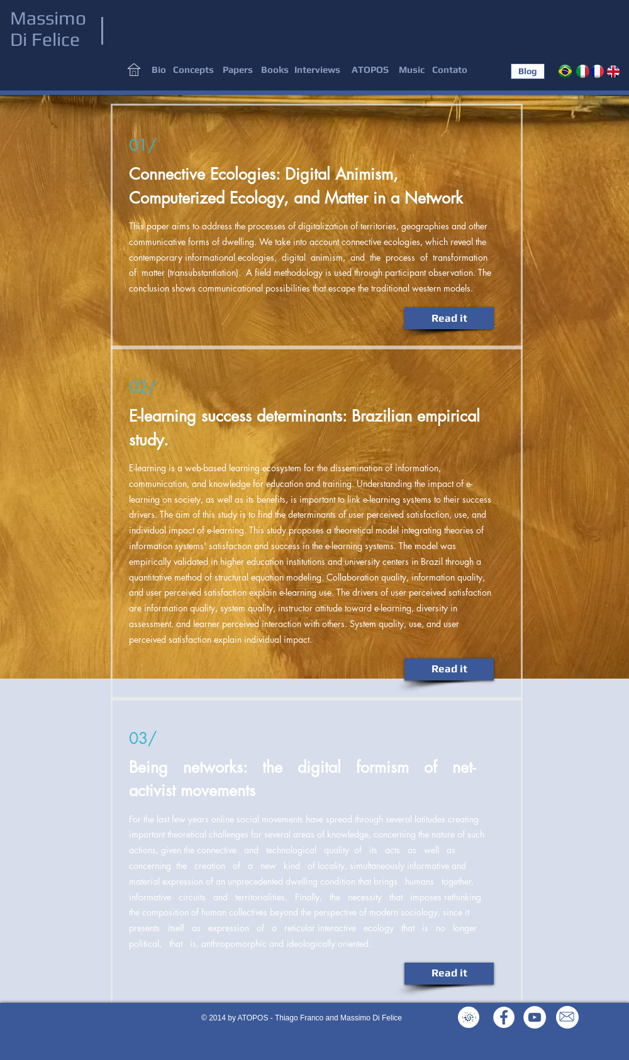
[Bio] (158, 70)
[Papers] (237, 70)
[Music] (411, 70)
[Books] (274, 70)
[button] (193, 70)
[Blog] (528, 71)
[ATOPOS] (370, 70)
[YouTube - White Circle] (534, 1017)
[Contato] (449, 70)
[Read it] (449, 318)
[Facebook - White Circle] (504, 1017)
